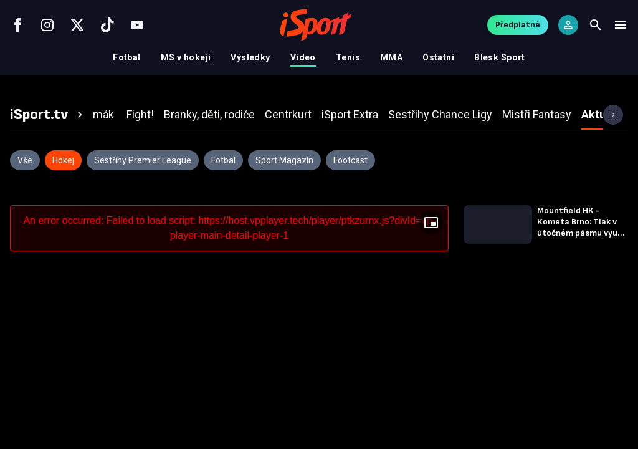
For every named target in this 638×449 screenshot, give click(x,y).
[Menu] (620, 24)
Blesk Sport (499, 57)
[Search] (595, 24)
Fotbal (127, 57)
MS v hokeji (186, 57)
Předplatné (517, 24)
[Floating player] (431, 222)
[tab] (48, 115)
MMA (391, 57)
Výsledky (250, 57)
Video (303, 57)
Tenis (348, 57)
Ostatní (438, 57)
